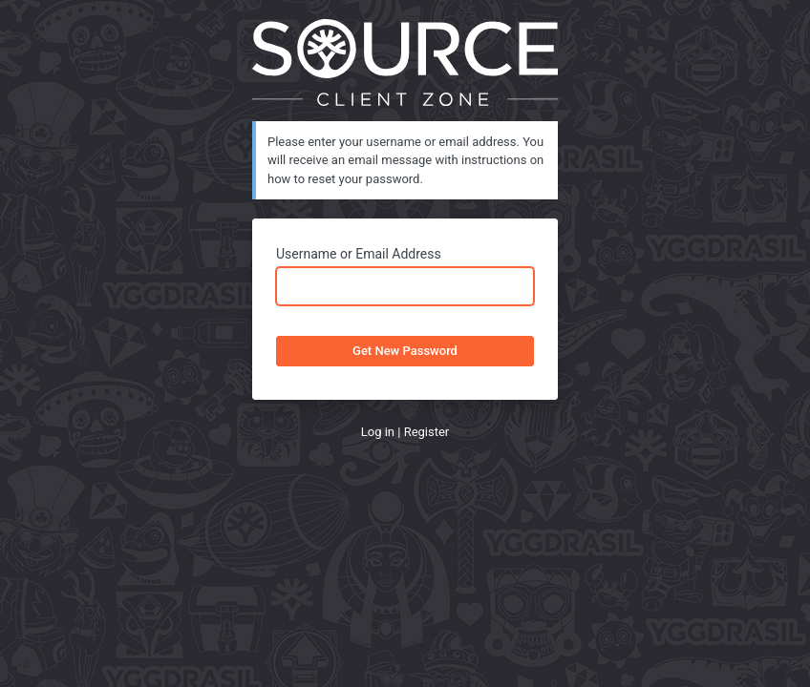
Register (427, 432)
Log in (377, 432)
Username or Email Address (358, 253)
